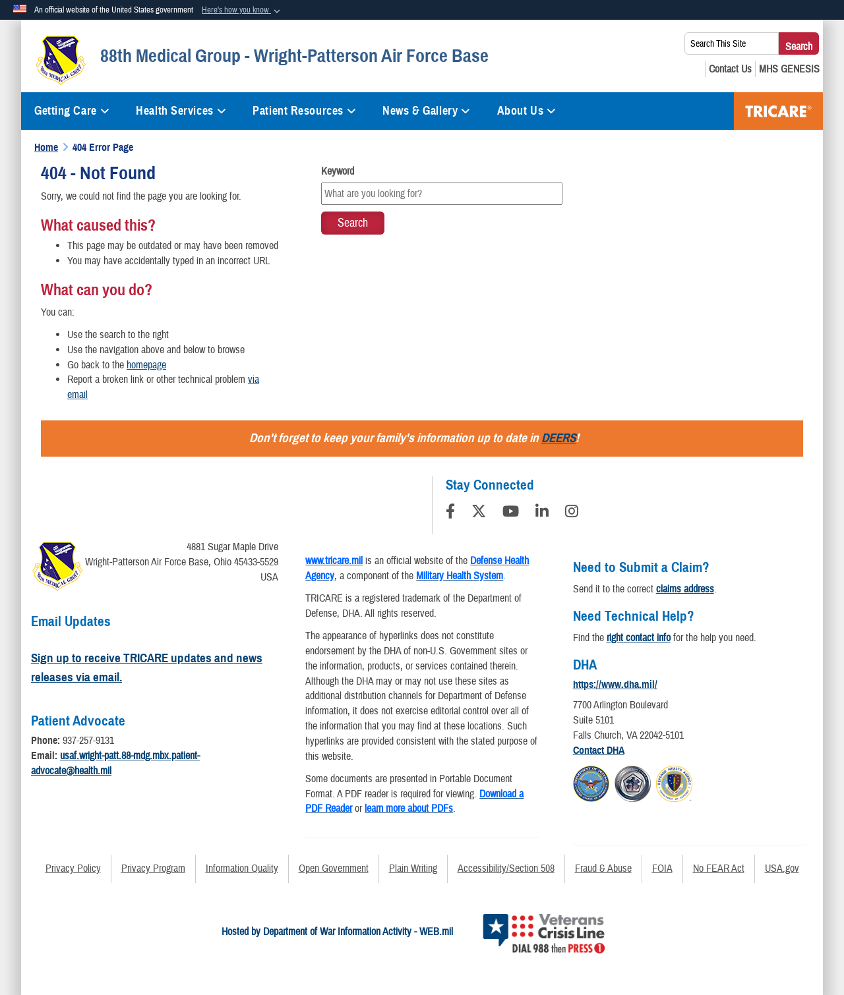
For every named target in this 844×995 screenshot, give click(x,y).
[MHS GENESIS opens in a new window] (789, 69)
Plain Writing (413, 868)
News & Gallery (426, 110)
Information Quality (242, 868)
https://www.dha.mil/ (615, 684)
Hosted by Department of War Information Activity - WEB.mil (337, 931)
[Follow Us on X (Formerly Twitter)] (478, 513)
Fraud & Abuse (603, 868)
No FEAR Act (718, 868)
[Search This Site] (731, 43)
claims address (685, 589)
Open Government (334, 868)
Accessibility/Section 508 (506, 868)
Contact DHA (598, 750)
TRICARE (778, 111)
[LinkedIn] (542, 513)
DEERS (558, 437)
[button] (242, 10)
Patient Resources (304, 110)
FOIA (662, 868)
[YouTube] (510, 513)
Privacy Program (153, 868)
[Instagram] (571, 513)
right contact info (639, 637)
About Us (527, 110)
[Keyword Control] (441, 194)
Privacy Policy (73, 868)
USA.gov (782, 868)
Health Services (181, 110)
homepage (146, 365)
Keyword (337, 171)
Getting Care (71, 110)
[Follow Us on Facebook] (450, 513)
